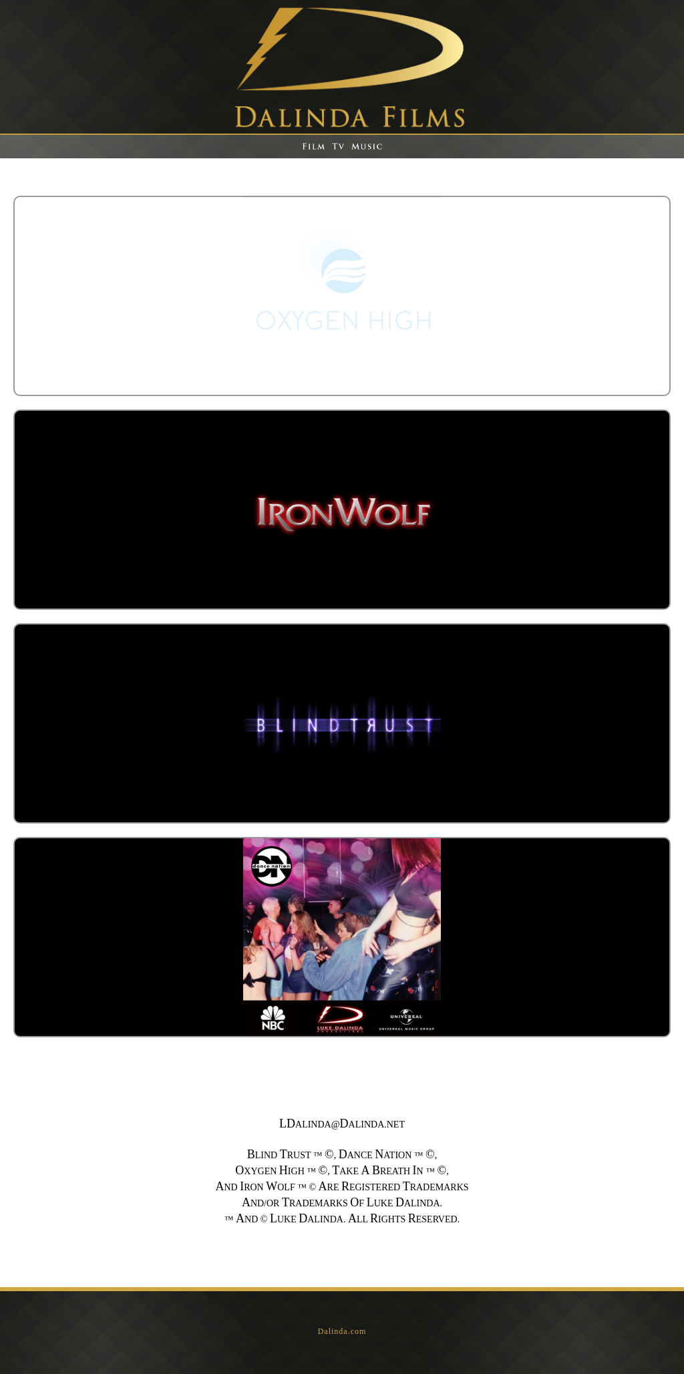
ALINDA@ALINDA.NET (342, 1125)
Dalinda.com (342, 1331)
